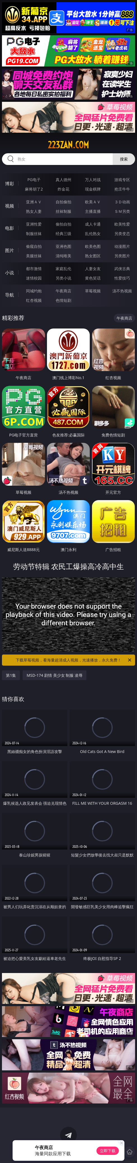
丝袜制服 (63, 211)
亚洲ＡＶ (34, 201)
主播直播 (93, 211)
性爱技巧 (122, 278)
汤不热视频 (122, 290)
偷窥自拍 (34, 246)
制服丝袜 (34, 233)
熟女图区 (93, 255)
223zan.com (68, 144)
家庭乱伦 (63, 268)
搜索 (124, 159)
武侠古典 (122, 268)
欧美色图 (93, 246)
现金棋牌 (93, 189)
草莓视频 (93, 290)
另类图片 (122, 255)
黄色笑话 (93, 278)
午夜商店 (63, 290)
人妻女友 (93, 268)
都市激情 (34, 268)
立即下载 (107, 1150)
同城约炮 (34, 290)
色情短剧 (63, 300)
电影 (9, 228)
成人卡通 (93, 224)
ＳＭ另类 (122, 211)
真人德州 (63, 179)
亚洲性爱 (34, 224)
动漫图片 (122, 246)
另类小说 (63, 278)
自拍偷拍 (63, 201)
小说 (9, 273)
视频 (9, 206)
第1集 (11, 675)
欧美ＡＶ (93, 201)
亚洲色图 (63, 246)
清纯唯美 (63, 255)
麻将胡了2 (34, 189)
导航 (9, 295)
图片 (9, 250)
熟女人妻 (34, 211)
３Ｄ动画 (122, 201)
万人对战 (93, 179)
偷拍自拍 (63, 224)
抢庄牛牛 (122, 189)
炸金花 (63, 189)
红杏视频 (34, 300)
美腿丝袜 (34, 255)
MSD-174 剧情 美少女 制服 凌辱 (54, 675)
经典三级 (63, 233)
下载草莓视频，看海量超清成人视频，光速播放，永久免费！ (74, 660)
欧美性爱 (122, 224)
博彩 (9, 184)
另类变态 (122, 233)
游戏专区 (122, 179)
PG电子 (34, 179)
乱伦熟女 (93, 233)
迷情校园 (34, 278)
